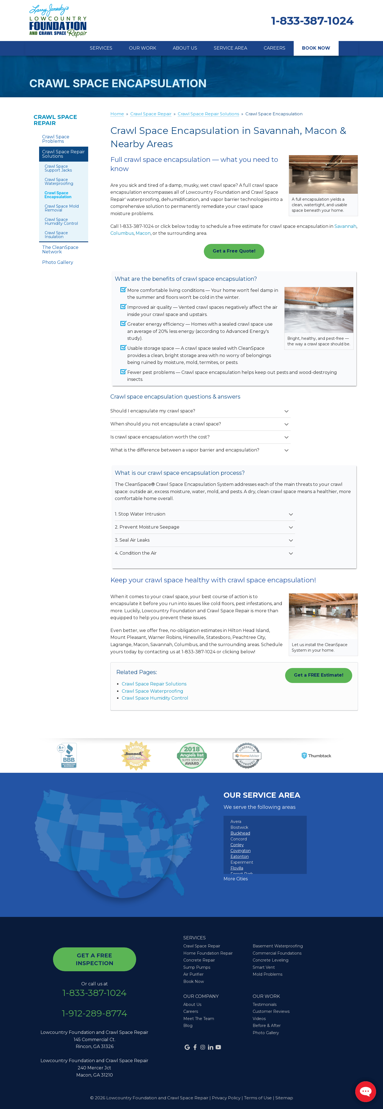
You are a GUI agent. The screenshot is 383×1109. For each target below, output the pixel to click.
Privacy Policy (226, 1097)
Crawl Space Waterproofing (152, 691)
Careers (274, 48)
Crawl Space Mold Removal (62, 208)
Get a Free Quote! (234, 251)
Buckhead (240, 833)
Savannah (345, 226)
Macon (143, 233)
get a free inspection (94, 959)
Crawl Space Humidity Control (155, 698)
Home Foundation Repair (208, 953)
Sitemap (284, 1097)
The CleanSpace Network (60, 249)
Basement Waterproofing (278, 946)
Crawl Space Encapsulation (58, 194)
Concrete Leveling (270, 960)
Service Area (230, 48)
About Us (185, 48)
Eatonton (239, 856)
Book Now (316, 48)
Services (101, 48)
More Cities (236, 878)
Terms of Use (258, 1097)
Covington (240, 850)
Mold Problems (267, 974)
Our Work (142, 48)
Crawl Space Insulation (56, 234)
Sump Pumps (196, 967)
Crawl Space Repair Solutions (154, 684)
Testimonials (265, 1004)
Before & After (267, 1025)
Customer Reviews (271, 1011)
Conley (237, 844)
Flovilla (236, 868)
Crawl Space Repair (55, 120)
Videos (259, 1018)
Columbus (122, 233)
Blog (187, 1025)
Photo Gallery (57, 262)
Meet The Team (198, 1018)
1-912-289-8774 (94, 1013)
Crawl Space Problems (55, 139)
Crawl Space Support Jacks (58, 168)
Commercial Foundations (277, 953)
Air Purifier (193, 974)
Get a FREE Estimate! (318, 675)
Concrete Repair (199, 960)
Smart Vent (264, 967)
